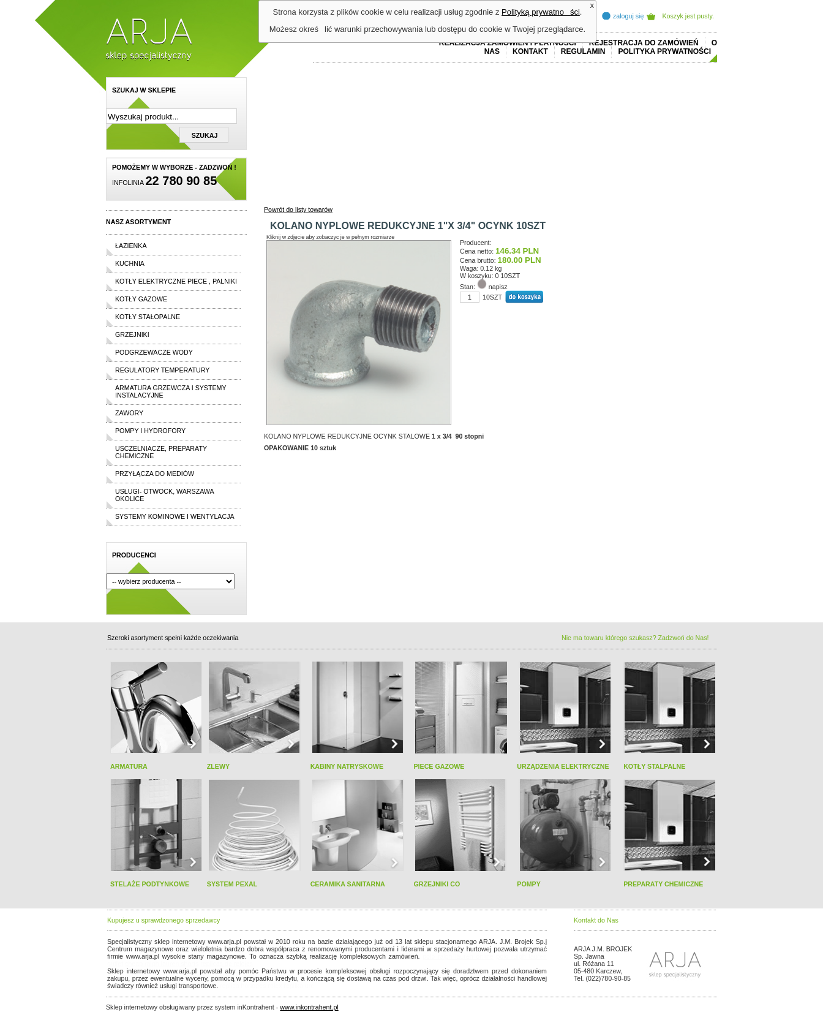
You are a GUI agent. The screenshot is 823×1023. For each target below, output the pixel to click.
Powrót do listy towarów (298, 209)
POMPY (529, 884)
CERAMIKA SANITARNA (347, 884)
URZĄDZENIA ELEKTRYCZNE (563, 766)
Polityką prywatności (541, 12)
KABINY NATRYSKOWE (346, 766)
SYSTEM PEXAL (232, 884)
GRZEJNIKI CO (436, 884)
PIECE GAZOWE (438, 766)
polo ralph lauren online (458, 956)
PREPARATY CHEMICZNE (663, 884)
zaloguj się (628, 16)
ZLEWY (218, 766)
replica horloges (243, 985)
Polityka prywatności (664, 51)
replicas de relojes (226, 963)
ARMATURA (129, 766)
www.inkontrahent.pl (309, 1007)
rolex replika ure (291, 985)
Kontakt (530, 51)
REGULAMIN (583, 51)
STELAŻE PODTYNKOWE (149, 884)
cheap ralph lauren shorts (161, 963)
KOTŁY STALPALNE (654, 766)
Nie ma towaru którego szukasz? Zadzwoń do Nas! (635, 637)
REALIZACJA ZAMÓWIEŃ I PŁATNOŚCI (507, 43)
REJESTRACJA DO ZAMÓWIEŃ (644, 43)
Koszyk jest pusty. (689, 16)
